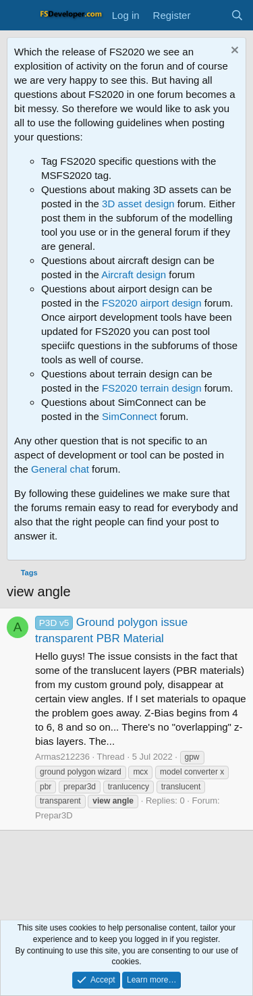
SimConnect (129, 416)
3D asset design (138, 203)
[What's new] (210, 15)
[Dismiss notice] (233, 52)
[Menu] (18, 15)
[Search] (237, 15)
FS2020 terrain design (152, 388)
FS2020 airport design (152, 303)
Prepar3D (54, 815)
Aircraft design (133, 274)
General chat (60, 469)
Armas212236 (62, 757)
